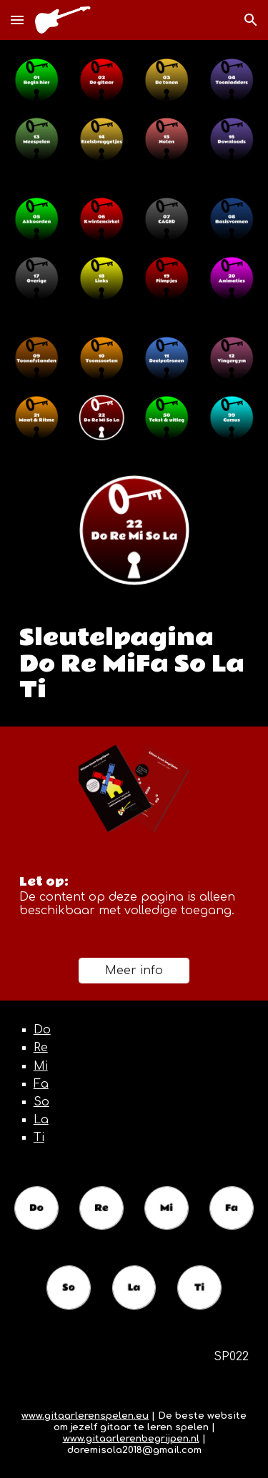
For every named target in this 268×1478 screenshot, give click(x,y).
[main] (134, 664)
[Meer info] (134, 970)
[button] (17, 19)
